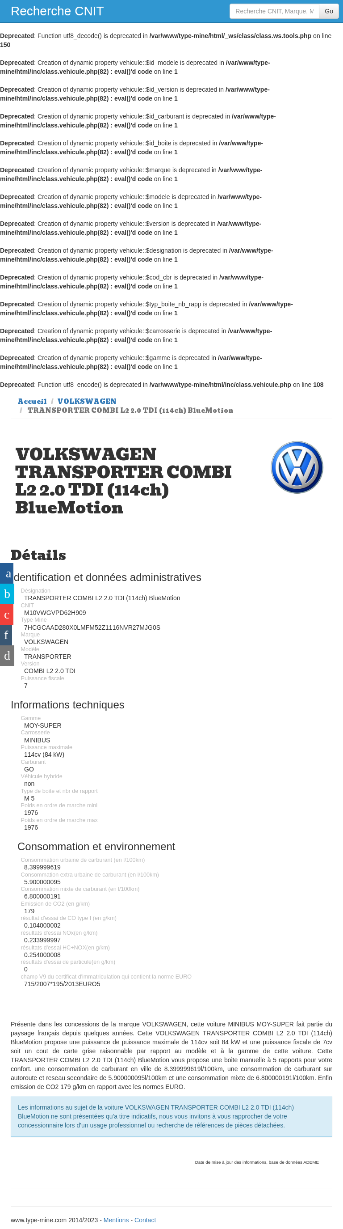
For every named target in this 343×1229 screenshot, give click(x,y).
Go (329, 11)
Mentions (116, 1220)
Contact (145, 1220)
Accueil (32, 402)
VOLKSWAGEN (87, 402)
